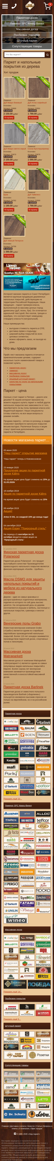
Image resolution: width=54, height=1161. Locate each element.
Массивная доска (13, 929)
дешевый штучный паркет (22, 379)
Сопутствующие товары (16, 1065)
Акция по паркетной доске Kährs (25, 493)
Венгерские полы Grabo (22, 623)
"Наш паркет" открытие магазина (25, 453)
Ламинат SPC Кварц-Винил (18, 805)
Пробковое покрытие (15, 998)
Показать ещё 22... (13, 799)
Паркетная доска (13, 713)
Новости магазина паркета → (27, 440)
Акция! (8, 511)
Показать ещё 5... (12, 1019)
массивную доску (17, 373)
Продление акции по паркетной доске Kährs (24, 472)
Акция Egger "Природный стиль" (25, 528)
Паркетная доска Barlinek (23, 687)
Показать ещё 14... (13, 992)
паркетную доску (17, 368)
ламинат (13, 370)
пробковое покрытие (19, 376)
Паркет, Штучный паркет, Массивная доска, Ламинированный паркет (30, 6)
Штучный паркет (13, 1026)
